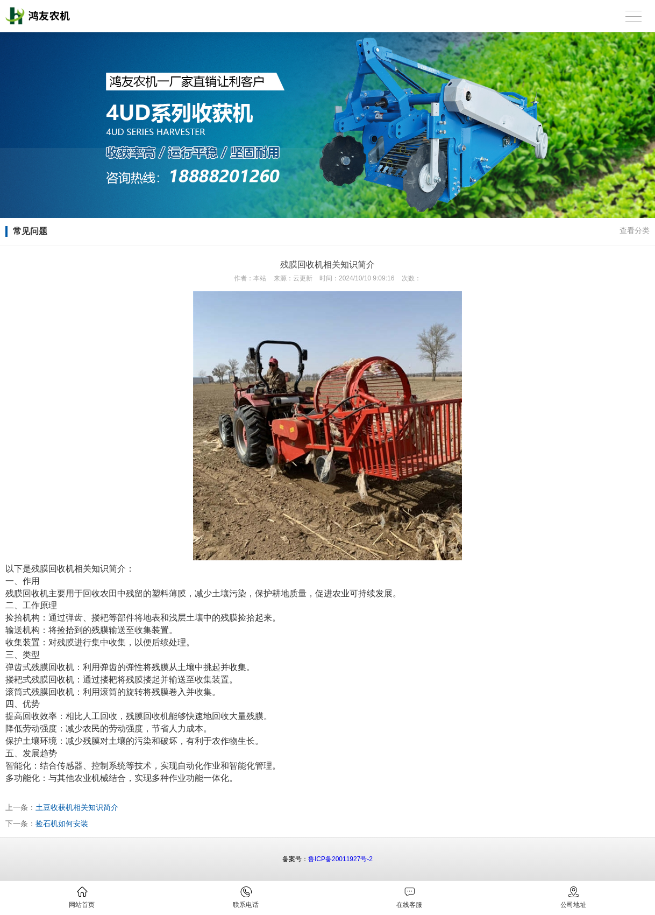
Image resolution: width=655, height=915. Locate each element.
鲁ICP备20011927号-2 (340, 859)
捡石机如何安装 (61, 823)
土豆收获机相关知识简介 (76, 807)
